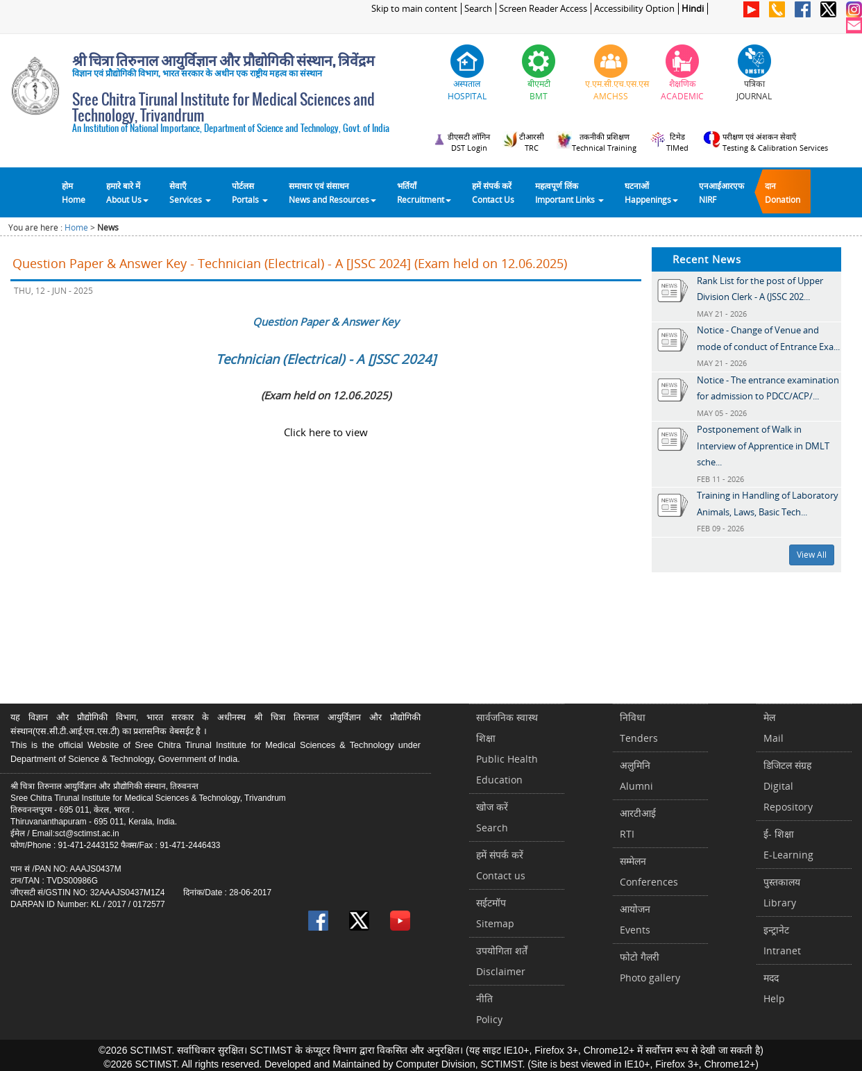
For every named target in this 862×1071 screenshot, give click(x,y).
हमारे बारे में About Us (127, 192)
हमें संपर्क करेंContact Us (493, 192)
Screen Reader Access (543, 9)
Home (76, 227)
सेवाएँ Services (190, 192)
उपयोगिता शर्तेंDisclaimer (501, 961)
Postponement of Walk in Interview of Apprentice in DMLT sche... (763, 445)
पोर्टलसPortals (250, 192)
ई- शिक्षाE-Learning (788, 844)
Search (478, 9)
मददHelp (774, 988)
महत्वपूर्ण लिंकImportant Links (569, 192)
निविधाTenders (639, 728)
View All (812, 555)
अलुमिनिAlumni (636, 775)
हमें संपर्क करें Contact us (500, 865)
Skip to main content (414, 9)
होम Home (73, 192)
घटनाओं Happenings (651, 192)
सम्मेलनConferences (649, 871)
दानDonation (782, 192)
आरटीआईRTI (638, 823)
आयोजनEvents (635, 919)
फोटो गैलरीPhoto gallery (650, 967)
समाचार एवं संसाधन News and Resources (332, 192)
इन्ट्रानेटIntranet (782, 940)
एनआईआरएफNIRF (721, 192)
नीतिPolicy (489, 1009)
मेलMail (773, 728)
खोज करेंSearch (492, 817)
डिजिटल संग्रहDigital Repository (788, 785)
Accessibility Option (634, 9)
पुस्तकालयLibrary (781, 892)
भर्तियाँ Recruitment (424, 192)
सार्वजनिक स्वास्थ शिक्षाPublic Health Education (507, 748)
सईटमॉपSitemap (495, 913)
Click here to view (326, 432)
